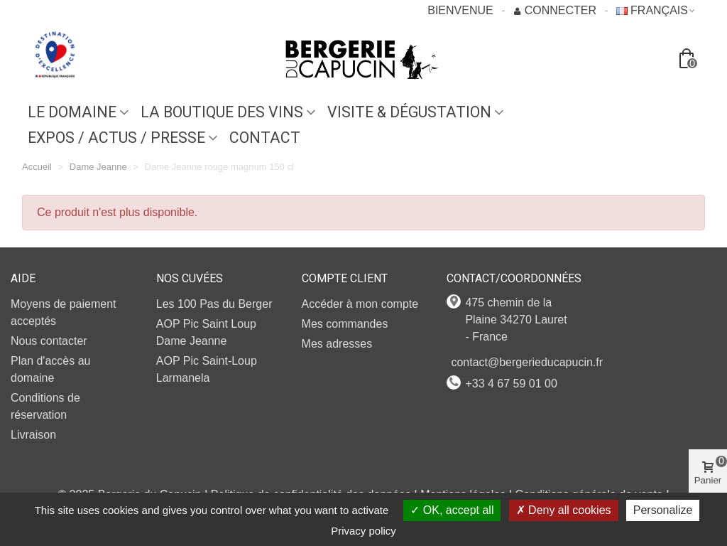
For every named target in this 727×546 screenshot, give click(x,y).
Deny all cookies (563, 510)
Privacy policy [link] (363, 531)
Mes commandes (345, 324)
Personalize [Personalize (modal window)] (663, 510)
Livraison (33, 435)
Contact (264, 137)
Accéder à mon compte (360, 304)
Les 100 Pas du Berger (214, 304)
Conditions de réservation (45, 406)
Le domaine (72, 112)
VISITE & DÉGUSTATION (409, 112)
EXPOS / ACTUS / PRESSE (116, 137)
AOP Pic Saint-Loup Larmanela (206, 369)
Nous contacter (49, 341)
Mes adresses (337, 344)
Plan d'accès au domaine (50, 369)
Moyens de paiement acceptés (63, 312)
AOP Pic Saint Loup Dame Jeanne (206, 332)
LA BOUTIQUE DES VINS (222, 112)
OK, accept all (451, 510)
